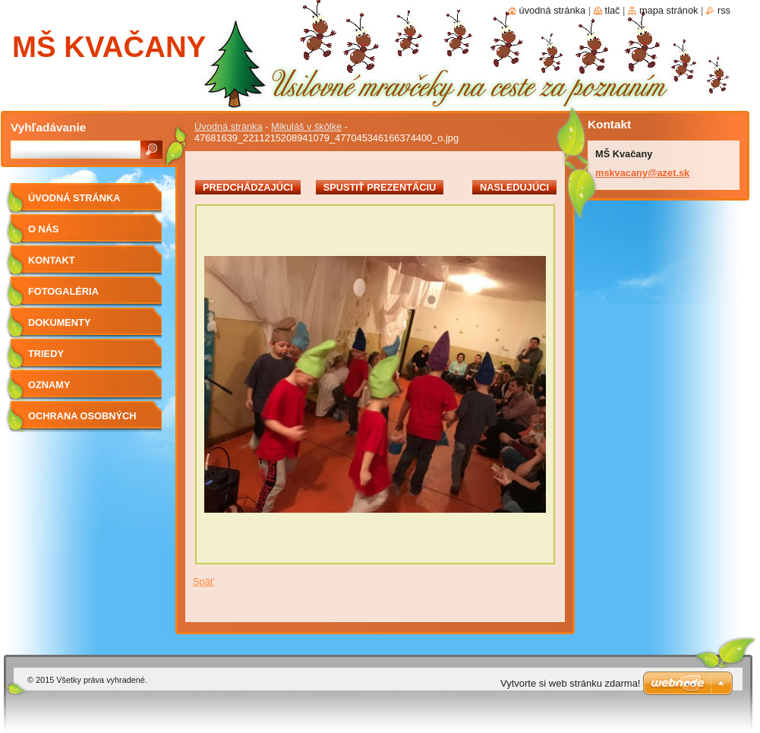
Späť (203, 581)
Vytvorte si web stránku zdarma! (570, 683)
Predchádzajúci (248, 187)
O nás (43, 229)
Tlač (612, 10)
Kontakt (51, 260)
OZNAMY (49, 384)
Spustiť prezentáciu (380, 187)
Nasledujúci (514, 187)
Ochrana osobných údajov (82, 421)
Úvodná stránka (228, 126)
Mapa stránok (669, 10)
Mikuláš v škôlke (306, 126)
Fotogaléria (63, 291)
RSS (723, 10)
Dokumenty (59, 322)
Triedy (46, 353)
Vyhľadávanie (48, 127)
